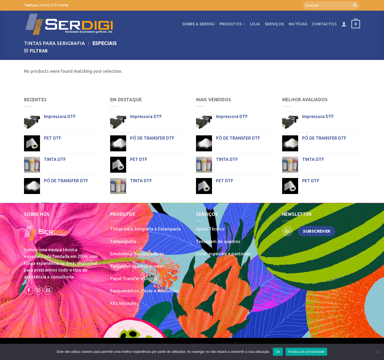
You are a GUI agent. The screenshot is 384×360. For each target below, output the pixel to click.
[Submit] (355, 5)
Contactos (324, 24)
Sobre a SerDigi (198, 24)
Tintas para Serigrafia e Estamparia (145, 228)
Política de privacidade (306, 352)
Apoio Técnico (210, 228)
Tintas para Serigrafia (54, 43)
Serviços (274, 24)
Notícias (298, 24)
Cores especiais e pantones (223, 253)
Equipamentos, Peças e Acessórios (144, 290)
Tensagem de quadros (218, 241)
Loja (255, 24)
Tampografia (123, 241)
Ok (277, 352)
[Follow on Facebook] (29, 290)
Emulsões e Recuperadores (137, 253)
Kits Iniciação (123, 303)
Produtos (232, 24)
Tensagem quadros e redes (137, 266)
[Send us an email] (48, 290)
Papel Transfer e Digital (133, 278)
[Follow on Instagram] (38, 290)
